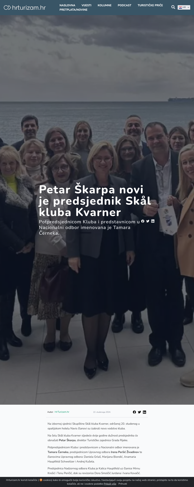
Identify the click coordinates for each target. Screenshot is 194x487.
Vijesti (86, 5)
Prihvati (122, 484)
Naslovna (67, 5)
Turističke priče (150, 5)
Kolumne (104, 5)
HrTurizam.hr (62, 412)
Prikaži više (110, 484)
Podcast (124, 5)
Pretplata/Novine (73, 10)
